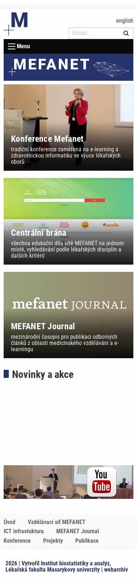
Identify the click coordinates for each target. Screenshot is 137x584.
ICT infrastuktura (24, 531)
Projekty (53, 540)
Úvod (9, 522)
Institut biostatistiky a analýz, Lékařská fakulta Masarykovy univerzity (58, 566)
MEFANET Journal (77, 531)
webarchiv (116, 569)
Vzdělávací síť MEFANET (56, 522)
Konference (17, 540)
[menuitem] (15, 522)
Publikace (87, 540)
